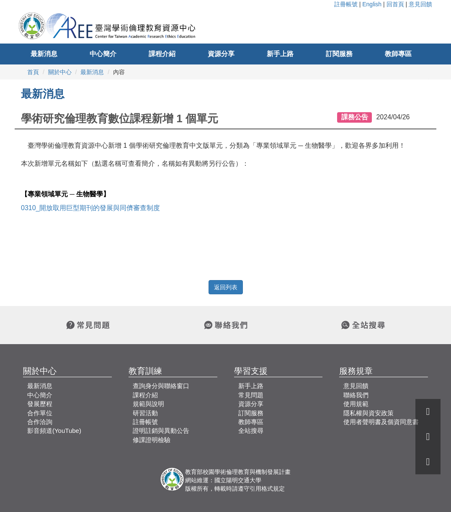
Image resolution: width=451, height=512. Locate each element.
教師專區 (398, 53)
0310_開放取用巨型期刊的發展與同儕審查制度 (90, 207)
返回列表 (225, 287)
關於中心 (60, 72)
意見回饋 (420, 4)
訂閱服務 (339, 53)
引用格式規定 (267, 488)
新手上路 (280, 53)
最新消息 (44, 53)
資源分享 (221, 53)
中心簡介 (103, 53)
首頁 (33, 72)
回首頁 (395, 4)
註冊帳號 (346, 4)
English (371, 4)
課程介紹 (162, 53)
